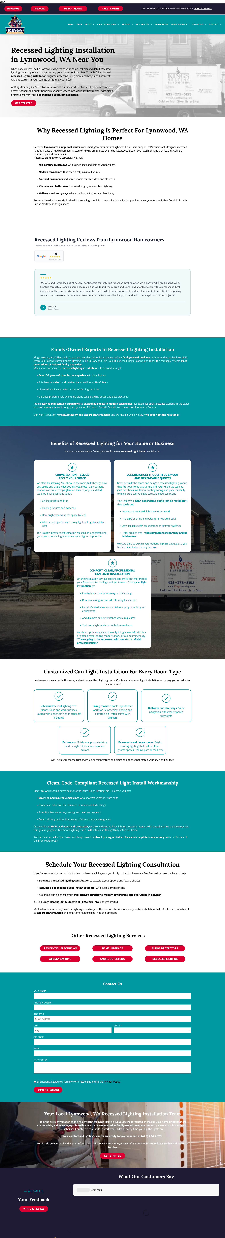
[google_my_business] (175, 1212)
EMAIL (37, 1048)
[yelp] (169, 1212)
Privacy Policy (112, 1081)
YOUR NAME (40, 991)
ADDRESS (39, 1014)
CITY (36, 1025)
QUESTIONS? (40, 1060)
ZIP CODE (39, 1037)
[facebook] (164, 1212)
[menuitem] (70, 24)
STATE (117, 1025)
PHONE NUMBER (42, 1002)
